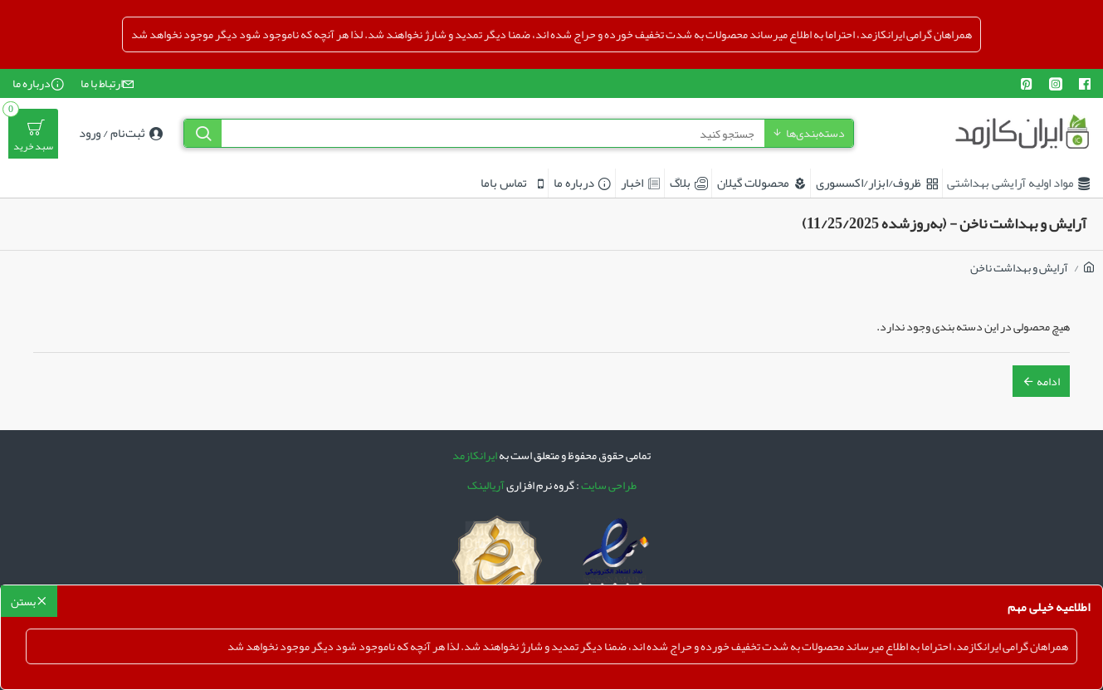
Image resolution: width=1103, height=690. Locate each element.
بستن (23, 601)
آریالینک (486, 485)
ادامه (1048, 381)
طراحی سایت (609, 485)
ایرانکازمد (474, 455)
